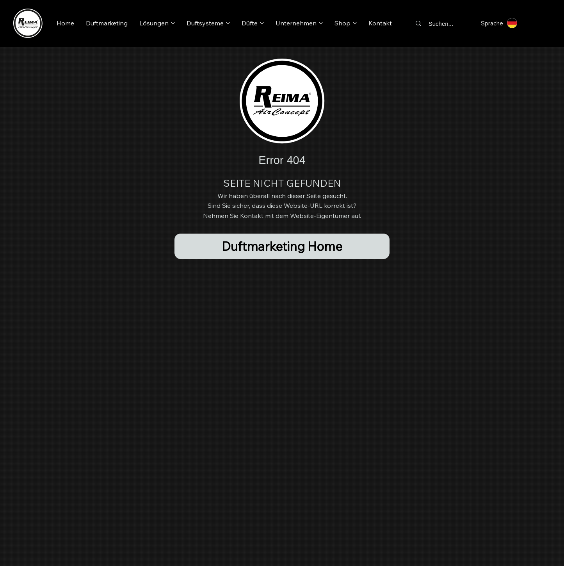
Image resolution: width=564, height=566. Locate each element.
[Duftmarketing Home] (282, 246)
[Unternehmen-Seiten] (321, 23)
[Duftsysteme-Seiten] (228, 23)
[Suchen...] (443, 23)
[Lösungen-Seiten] (173, 23)
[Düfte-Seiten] (262, 23)
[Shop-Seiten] (355, 23)
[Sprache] (503, 23)
